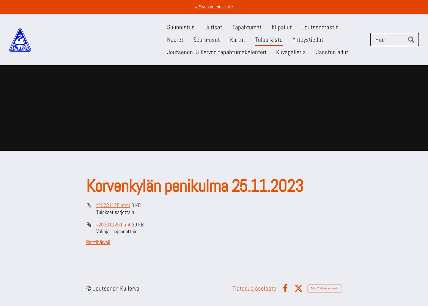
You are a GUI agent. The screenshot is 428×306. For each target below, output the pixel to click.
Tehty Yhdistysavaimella (325, 288)
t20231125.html (113, 205)
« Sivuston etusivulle (214, 6)
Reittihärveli (98, 242)
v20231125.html (113, 224)
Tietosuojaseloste (254, 288)
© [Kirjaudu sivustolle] (89, 288)
